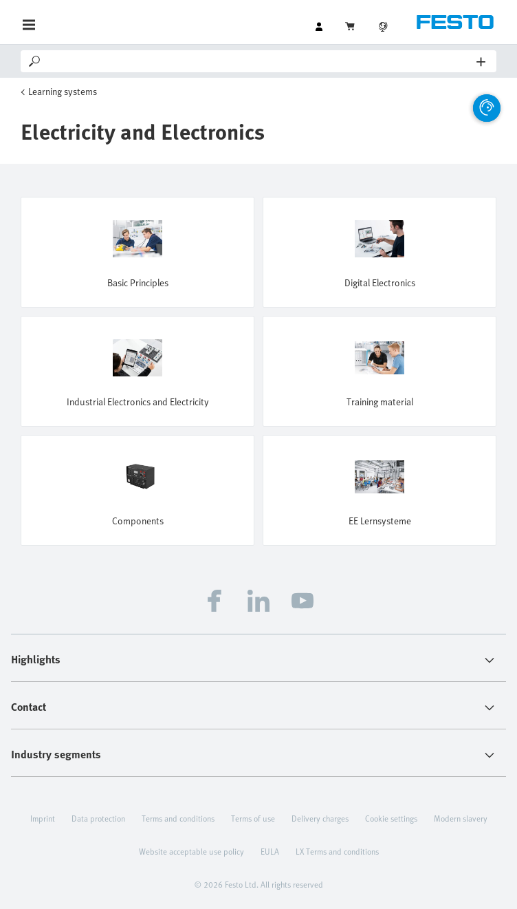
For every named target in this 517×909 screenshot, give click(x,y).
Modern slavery (460, 818)
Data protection (98, 818)
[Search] (259, 61)
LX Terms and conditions (337, 851)
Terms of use (253, 818)
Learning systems (62, 91)
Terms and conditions (178, 818)
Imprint (42, 818)
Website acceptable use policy (191, 851)
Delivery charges (320, 818)
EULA (270, 851)
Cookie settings (391, 818)
